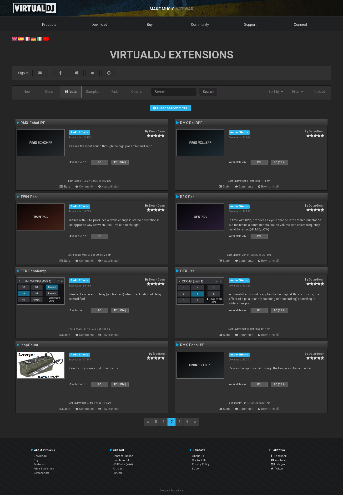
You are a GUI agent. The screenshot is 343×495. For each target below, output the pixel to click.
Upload (319, 91)
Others (136, 91)
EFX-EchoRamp (33, 271)
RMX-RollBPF (191, 123)
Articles (117, 468)
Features (39, 464)
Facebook (279, 456)
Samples (93, 91)
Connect (300, 24)
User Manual (121, 460)
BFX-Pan (187, 197)
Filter (297, 91)
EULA (195, 468)
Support (250, 24)
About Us (198, 456)
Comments (86, 186)
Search (208, 91)
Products (49, 24)
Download (99, 24)
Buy (150, 24)
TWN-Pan (28, 197)
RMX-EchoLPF (192, 345)
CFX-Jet (187, 271)
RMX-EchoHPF (32, 123)
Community (200, 24)
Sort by (275, 91)
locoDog (159, 353)
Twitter (277, 468)
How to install (110, 186)
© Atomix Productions (172, 490)
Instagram (279, 464)
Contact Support (123, 456)
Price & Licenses (44, 468)
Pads (115, 91)
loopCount (29, 345)
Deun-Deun (157, 131)
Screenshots (41, 472)
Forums (117, 472)
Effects (71, 91)
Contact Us (199, 460)
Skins (49, 91)
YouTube (278, 460)
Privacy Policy (201, 464)
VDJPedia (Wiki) (123, 464)
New (27, 91)
